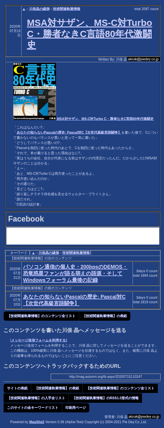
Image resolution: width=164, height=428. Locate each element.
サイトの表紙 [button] (17, 388)
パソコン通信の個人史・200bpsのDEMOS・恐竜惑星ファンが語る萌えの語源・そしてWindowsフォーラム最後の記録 (75, 273)
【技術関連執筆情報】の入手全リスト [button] (36, 398)
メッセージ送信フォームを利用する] (39, 340)
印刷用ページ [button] (75, 407)
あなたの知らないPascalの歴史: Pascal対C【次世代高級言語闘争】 (69, 132)
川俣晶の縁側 (39, 9)
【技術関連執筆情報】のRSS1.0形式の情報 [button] (105, 398)
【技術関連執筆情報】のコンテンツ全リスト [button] (41, 316)
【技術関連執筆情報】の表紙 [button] (104, 316)
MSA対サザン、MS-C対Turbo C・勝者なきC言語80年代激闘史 (89, 34)
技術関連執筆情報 (66, 9)
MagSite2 (36, 422)
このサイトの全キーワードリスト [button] (32, 407)
